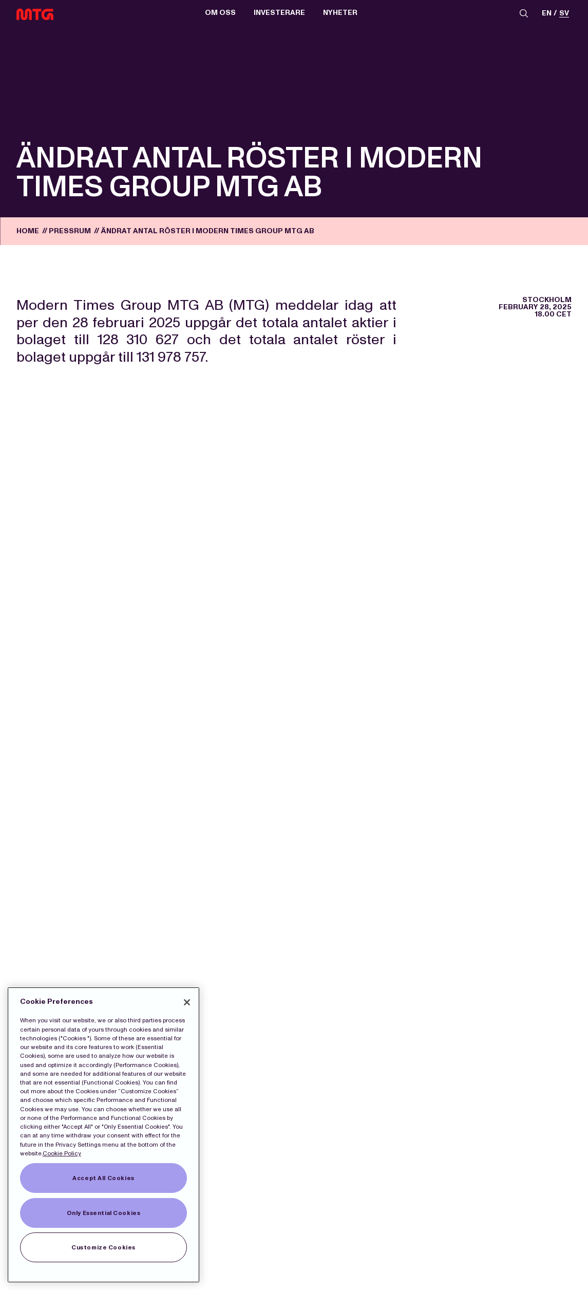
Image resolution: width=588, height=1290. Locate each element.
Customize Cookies (103, 1247)
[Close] (187, 1002)
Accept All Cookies (103, 1178)
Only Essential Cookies (104, 1213)
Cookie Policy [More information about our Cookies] (62, 1153)
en (547, 13)
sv (564, 13)
